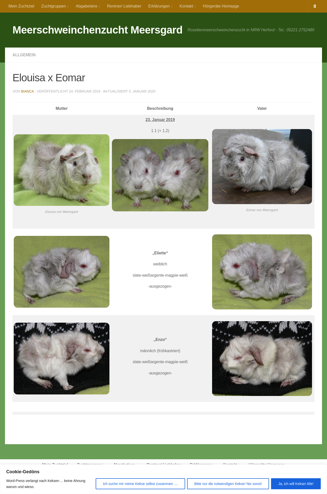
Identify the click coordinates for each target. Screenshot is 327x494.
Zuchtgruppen (53, 6)
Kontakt (186, 6)
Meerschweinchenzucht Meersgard (97, 30)
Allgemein (24, 55)
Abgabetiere (86, 6)
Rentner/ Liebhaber (124, 6)
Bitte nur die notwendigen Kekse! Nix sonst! (228, 484)
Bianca (27, 91)
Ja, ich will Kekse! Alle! (296, 484)
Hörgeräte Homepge (221, 6)
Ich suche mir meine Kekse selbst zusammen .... (140, 484)
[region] (163, 479)
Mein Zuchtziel (21, 6)
